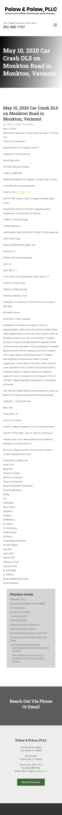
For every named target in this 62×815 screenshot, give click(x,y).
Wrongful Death (18, 620)
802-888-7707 (14, 27)
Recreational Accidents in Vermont (28, 633)
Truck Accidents (18, 616)
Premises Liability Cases (22, 628)
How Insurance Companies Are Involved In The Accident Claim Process (28, 658)
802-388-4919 (23, 192)
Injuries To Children (20, 612)
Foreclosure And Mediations (25, 624)
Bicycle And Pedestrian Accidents (27, 603)
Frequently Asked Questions (25, 644)
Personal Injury (18, 599)
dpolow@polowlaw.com (34, 771)
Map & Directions (31, 782)
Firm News (27, 124)
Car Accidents (17, 607)
